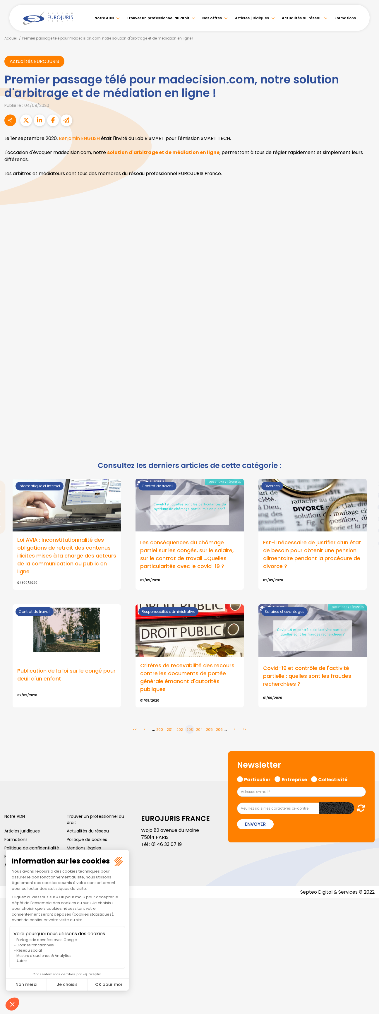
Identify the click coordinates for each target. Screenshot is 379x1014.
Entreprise (294, 779)
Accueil (11, 38)
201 (169, 729)
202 (179, 729)
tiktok (367, 542)
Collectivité (332, 779)
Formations (345, 18)
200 (159, 729)
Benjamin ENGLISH (79, 138)
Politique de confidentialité (31, 848)
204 (199, 729)
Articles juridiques (252, 18)
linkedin (367, 495)
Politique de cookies (87, 840)
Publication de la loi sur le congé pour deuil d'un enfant (66, 675)
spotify (367, 530)
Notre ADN (104, 18)
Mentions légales (84, 848)
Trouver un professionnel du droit (158, 18)
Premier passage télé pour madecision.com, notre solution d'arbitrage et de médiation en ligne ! (107, 38)
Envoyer (255, 824)
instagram (367, 519)
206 (219, 729)
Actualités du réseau (302, 18)
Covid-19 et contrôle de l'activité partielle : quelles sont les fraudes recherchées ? (307, 676)
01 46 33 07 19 (166, 844)
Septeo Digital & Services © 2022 (337, 892)
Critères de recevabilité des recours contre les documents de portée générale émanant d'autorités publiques (187, 677)
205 (209, 729)
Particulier (257, 779)
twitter (367, 483)
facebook (367, 472)
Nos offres (212, 18)
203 (189, 729)
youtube (367, 507)
